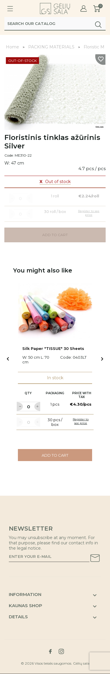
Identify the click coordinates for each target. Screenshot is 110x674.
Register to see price (81, 421)
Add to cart (55, 455)
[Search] (55, 23)
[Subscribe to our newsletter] (95, 559)
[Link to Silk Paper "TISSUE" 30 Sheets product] (55, 311)
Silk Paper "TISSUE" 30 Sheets (53, 348)
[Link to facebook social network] (50, 651)
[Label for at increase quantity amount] (37, 406)
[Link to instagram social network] (61, 651)
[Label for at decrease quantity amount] (20, 406)
